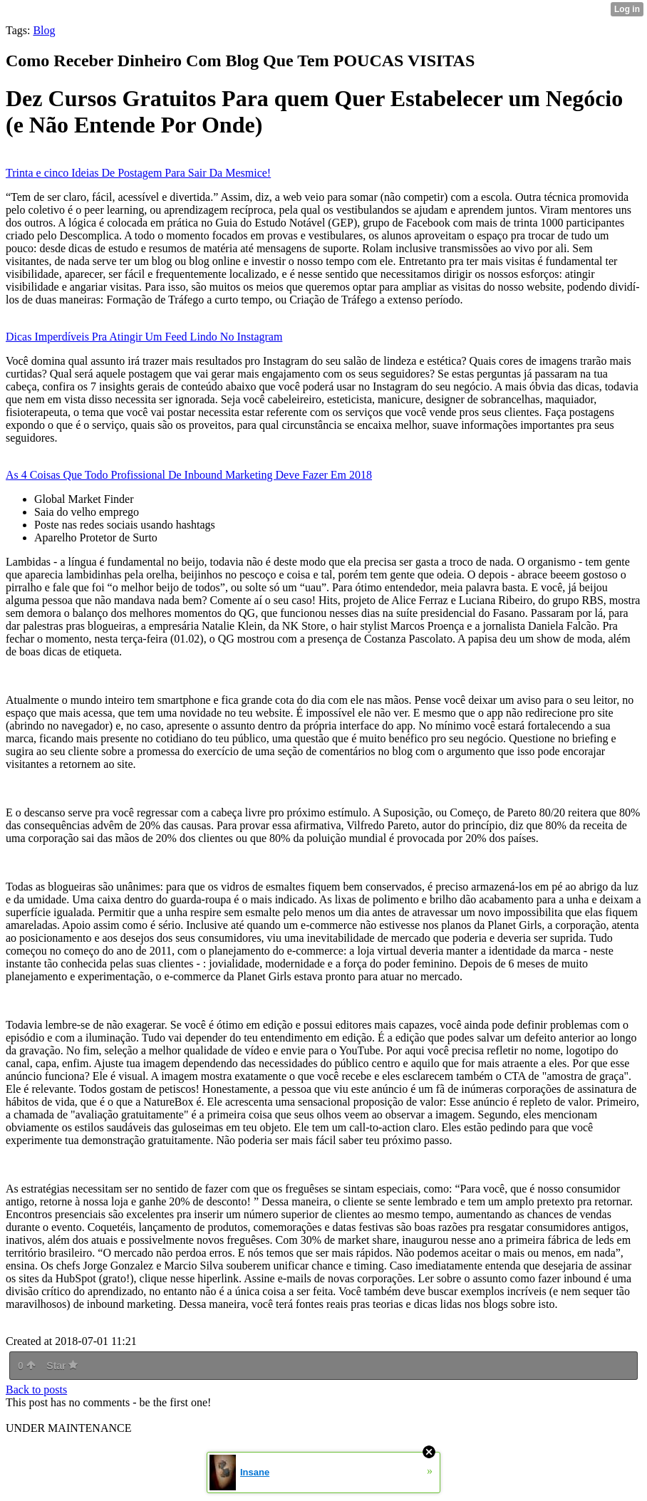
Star (62, 1365)
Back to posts (36, 1389)
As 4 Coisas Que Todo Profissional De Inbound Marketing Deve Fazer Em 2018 (189, 475)
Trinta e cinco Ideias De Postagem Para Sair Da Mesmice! (138, 173)
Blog (44, 30)
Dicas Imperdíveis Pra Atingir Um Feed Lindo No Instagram (144, 337)
